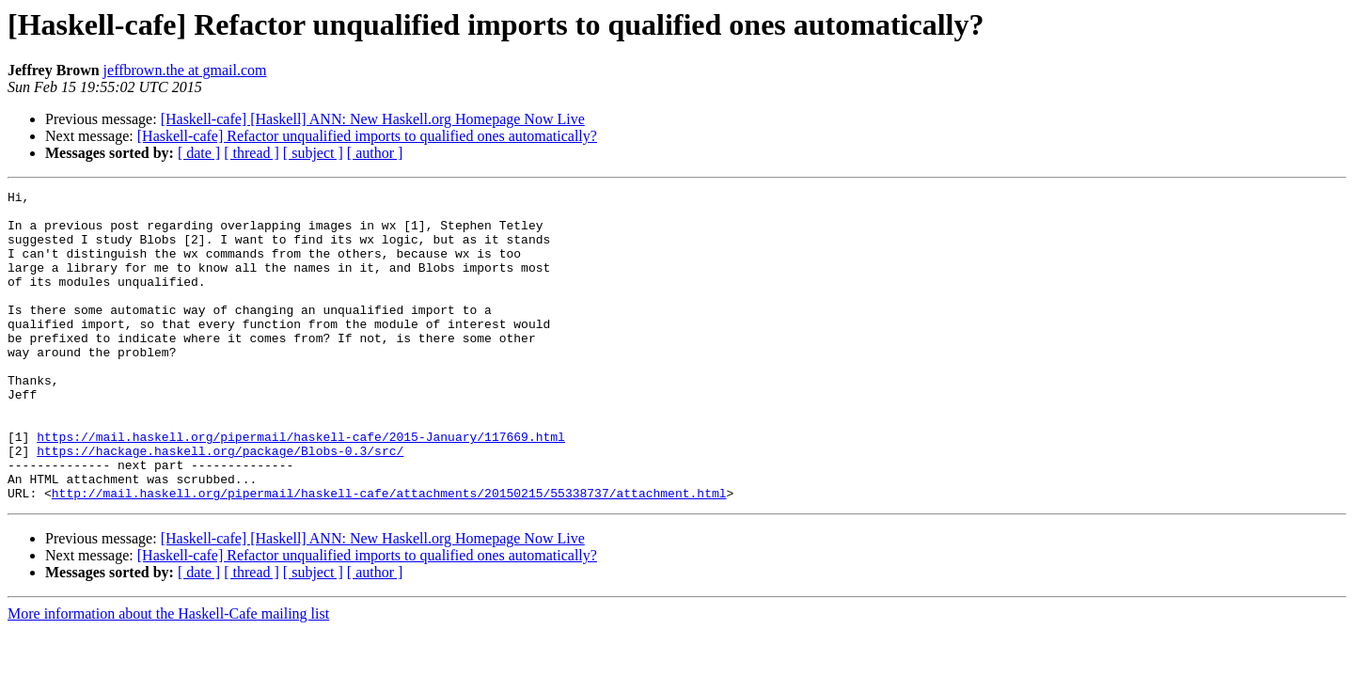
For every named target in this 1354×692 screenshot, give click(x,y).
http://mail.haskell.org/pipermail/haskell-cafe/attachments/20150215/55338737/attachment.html (389, 554)
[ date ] (199, 153)
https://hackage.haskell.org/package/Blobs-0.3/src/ (220, 503)
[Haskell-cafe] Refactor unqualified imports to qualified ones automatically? (367, 136)
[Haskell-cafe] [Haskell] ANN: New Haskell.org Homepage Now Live (373, 119)
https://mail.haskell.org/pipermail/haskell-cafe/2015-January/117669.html (301, 487)
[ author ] (375, 153)
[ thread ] (251, 153)
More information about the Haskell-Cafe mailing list (168, 676)
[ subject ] (313, 153)
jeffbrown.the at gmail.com (185, 70)
